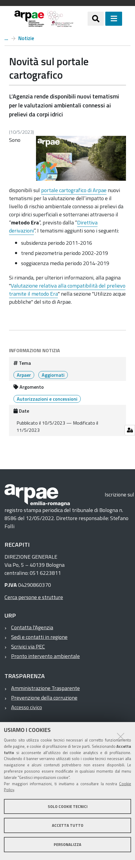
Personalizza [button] (67, 844)
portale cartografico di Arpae (73, 190)
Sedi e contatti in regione (39, 637)
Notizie (26, 38)
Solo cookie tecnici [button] (68, 806)
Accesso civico (26, 707)
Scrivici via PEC (28, 646)
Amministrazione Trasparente (45, 688)
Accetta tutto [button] (67, 825)
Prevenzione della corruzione (44, 698)
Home (6, 38)
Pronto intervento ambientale (45, 656)
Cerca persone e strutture (33, 597)
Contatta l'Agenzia (32, 627)
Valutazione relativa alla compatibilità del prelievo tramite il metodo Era (67, 290)
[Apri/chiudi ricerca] (96, 18)
